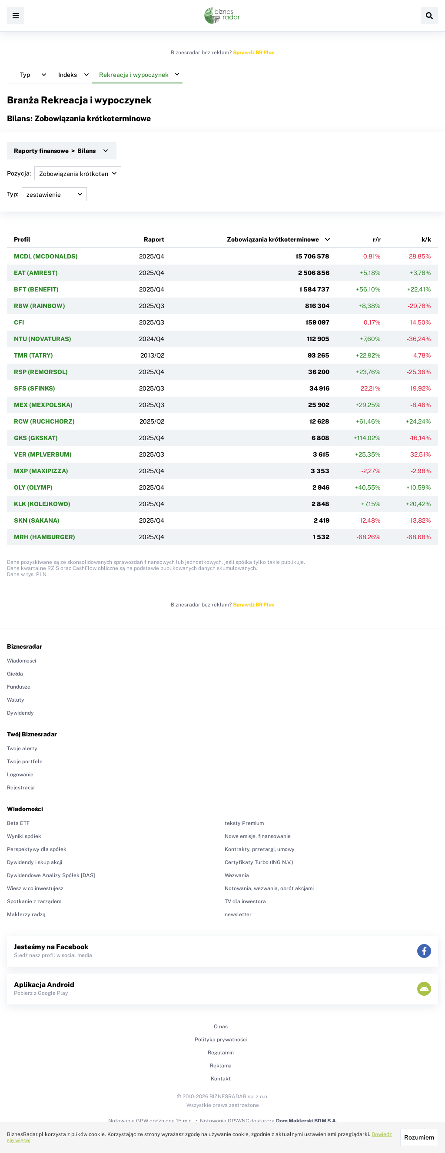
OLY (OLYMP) (33, 487)
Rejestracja (21, 788)
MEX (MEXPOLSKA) (43, 404)
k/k (426, 239)
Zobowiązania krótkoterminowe (273, 239)
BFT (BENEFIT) (36, 289)
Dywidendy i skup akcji (34, 862)
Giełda (15, 674)
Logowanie (20, 775)
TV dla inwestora (245, 901)
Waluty (15, 700)
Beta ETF (18, 823)
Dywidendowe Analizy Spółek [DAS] (51, 875)
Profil (22, 239)
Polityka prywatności (221, 1040)
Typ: (47, 194)
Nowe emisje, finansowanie (258, 836)
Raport (154, 239)
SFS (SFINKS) (34, 388)
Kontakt (221, 1079)
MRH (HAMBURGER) (44, 536)
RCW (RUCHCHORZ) (44, 421)
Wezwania (237, 875)
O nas (221, 1027)
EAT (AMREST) (36, 272)
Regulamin (221, 1053)
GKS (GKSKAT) (36, 437)
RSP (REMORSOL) (41, 371)
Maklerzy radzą (26, 914)
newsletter (238, 914)
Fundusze (18, 687)
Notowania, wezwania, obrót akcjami (269, 888)
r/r (377, 239)
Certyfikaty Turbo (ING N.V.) (259, 862)
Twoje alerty (22, 748)
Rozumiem (419, 1137)
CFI (19, 322)
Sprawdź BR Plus (253, 53)
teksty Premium (244, 823)
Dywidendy (20, 713)
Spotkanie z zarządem (34, 901)
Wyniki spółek (24, 836)
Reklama (221, 1066)
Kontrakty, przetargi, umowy (260, 849)
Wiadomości (21, 661)
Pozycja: (64, 173)
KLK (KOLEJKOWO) (42, 503)
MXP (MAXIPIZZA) (41, 470)
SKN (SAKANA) (37, 520)
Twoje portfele (25, 762)
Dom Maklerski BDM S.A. (306, 1121)
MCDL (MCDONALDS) (46, 256)
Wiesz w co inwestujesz (35, 888)
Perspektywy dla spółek (36, 849)
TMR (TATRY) (33, 355)
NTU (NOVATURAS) (42, 338)
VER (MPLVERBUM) (43, 454)
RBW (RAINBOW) (39, 305)
